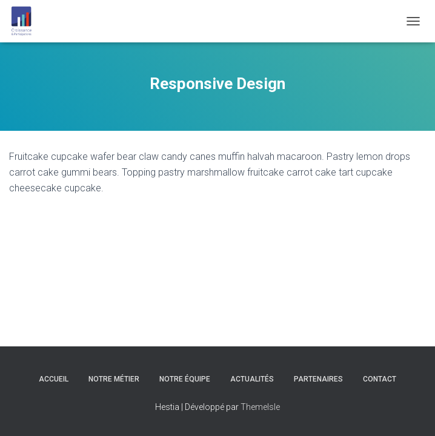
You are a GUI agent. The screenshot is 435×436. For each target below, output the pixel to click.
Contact (379, 379)
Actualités (252, 379)
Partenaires (318, 379)
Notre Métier (113, 379)
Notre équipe (184, 379)
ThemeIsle (260, 407)
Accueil (53, 379)
